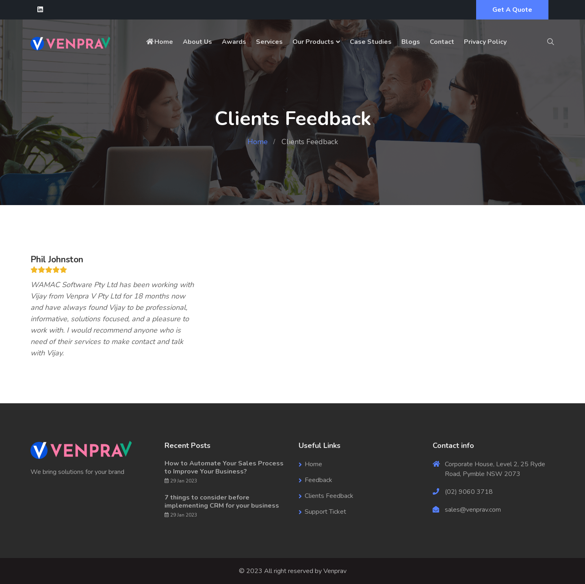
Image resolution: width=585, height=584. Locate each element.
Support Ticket (325, 511)
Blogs (410, 41)
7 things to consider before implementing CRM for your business (222, 501)
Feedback (318, 480)
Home (159, 41)
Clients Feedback (329, 495)
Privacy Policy (485, 41)
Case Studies (371, 41)
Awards (234, 41)
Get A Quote (512, 9)
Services (269, 41)
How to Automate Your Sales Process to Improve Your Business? (224, 467)
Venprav (335, 571)
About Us (197, 41)
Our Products (313, 41)
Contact (442, 41)
